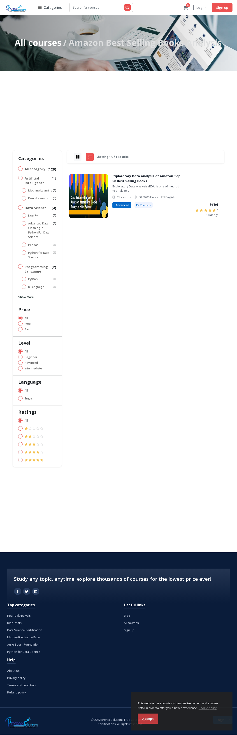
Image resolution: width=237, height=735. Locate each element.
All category (35, 169)
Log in (201, 7)
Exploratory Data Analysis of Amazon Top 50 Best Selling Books (146, 178)
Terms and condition (21, 685)
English (30, 399)
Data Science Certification (24, 630)
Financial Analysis (19, 616)
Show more (26, 297)
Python (33, 279)
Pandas (33, 245)
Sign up (222, 7)
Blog (127, 616)
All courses (38, 43)
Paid (27, 329)
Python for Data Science (38, 255)
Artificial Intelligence (34, 180)
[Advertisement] (118, 105)
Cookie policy (208, 708)
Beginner (31, 357)
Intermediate (33, 369)
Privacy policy (16, 678)
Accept (148, 718)
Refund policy (16, 693)
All (26, 318)
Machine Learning (40, 191)
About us (13, 671)
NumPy (33, 216)
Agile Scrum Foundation (23, 645)
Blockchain (14, 623)
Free (28, 324)
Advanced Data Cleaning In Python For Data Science (38, 230)
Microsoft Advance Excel (23, 637)
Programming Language (36, 269)
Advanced (31, 363)
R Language (36, 287)
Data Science (35, 208)
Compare (143, 205)
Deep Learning (38, 199)
